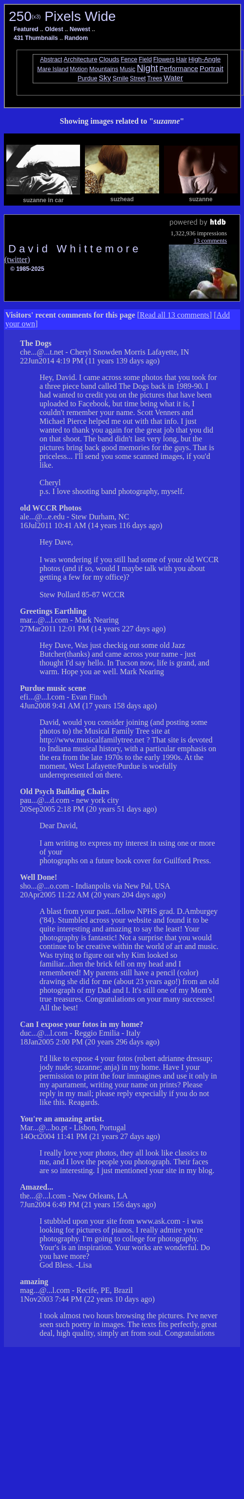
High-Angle (204, 59)
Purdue (88, 78)
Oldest (54, 29)
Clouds (109, 59)
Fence (129, 59)
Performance (178, 69)
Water (173, 78)
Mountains (104, 69)
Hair (181, 59)
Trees (155, 78)
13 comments (210, 240)
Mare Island (52, 69)
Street (138, 78)
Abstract (51, 59)
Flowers (164, 59)
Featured (26, 29)
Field (145, 59)
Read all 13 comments (174, 315)
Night (147, 68)
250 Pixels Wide (62, 16)
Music (127, 69)
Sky (105, 78)
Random (76, 38)
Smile (120, 78)
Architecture (80, 59)
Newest (80, 29)
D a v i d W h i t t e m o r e (73, 249)
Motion (79, 69)
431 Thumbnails (36, 38)
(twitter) (17, 259)
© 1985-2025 (27, 269)
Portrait (212, 68)
